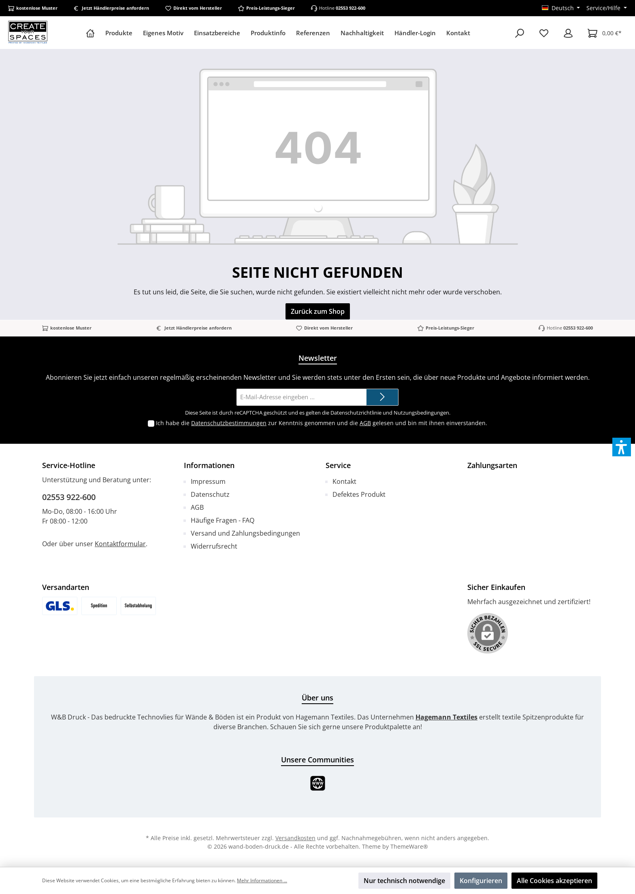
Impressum (208, 481)
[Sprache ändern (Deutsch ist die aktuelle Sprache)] (561, 8)
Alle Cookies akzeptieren (554, 880)
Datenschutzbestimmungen (228, 423)
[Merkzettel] (544, 33)
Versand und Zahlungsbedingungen (245, 533)
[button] (621, 447)
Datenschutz (210, 494)
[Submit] (382, 397)
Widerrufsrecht (214, 546)
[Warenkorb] (604, 33)
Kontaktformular (120, 543)
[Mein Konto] (568, 33)
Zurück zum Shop (318, 311)
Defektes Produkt (359, 494)
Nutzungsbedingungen (421, 412)
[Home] (93, 33)
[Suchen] (519, 33)
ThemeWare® (409, 846)
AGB (365, 423)
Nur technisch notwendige (404, 880)
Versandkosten (295, 838)
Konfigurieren (481, 880)
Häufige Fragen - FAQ (222, 520)
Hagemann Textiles (446, 717)
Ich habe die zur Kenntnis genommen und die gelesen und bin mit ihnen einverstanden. (321, 423)
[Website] (318, 783)
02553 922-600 (350, 8)
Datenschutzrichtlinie (355, 412)
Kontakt (344, 481)
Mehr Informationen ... (262, 880)
